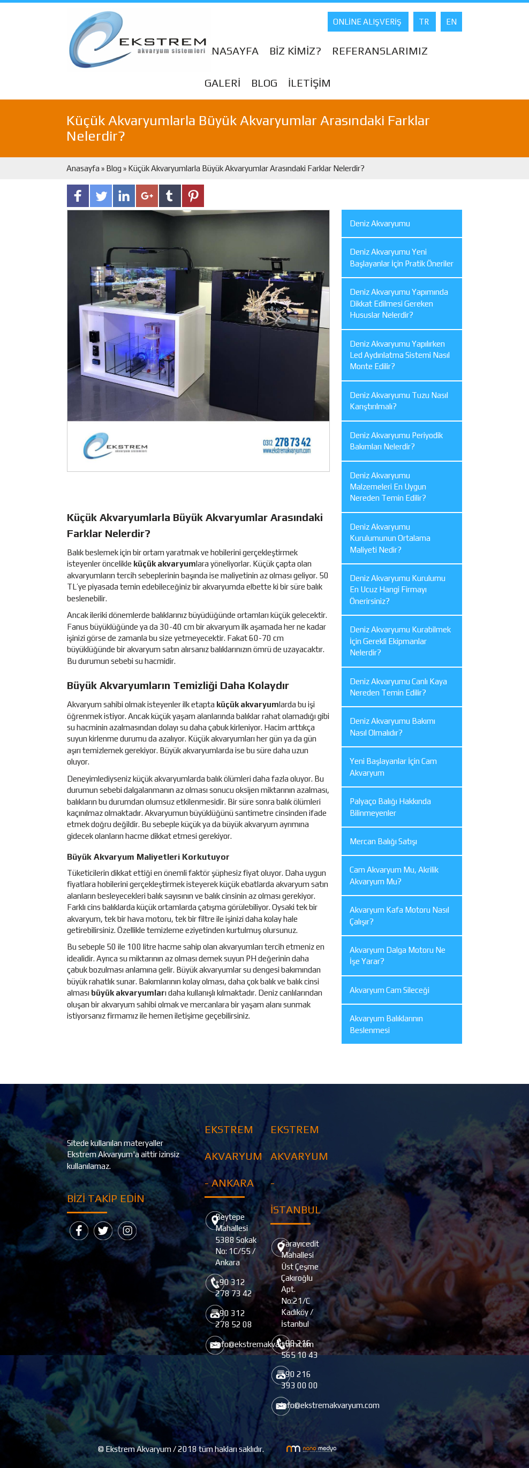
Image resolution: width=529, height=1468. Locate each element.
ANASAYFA (232, 50)
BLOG (264, 83)
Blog (114, 168)
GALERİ (222, 83)
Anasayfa (83, 168)
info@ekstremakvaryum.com (330, 1405)
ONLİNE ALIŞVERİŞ (368, 21)
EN (451, 21)
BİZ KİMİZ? (295, 50)
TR (424, 21)
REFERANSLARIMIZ (380, 50)
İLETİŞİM (309, 83)
